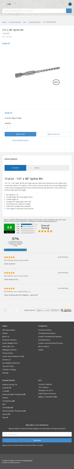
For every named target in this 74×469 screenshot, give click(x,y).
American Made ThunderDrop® (14, 411)
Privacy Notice (7, 353)
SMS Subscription (8, 330)
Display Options (29, 310)
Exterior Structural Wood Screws (50, 343)
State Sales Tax (8, 346)
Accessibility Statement (11, 363)
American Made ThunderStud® (13, 394)
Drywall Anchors (44, 340)
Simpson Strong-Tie (9, 384)
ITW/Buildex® (7, 407)
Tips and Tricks (8, 366)
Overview (15, 168)
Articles (5, 333)
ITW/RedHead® (8, 401)
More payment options (20, 140)
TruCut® (5, 391)
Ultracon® (6, 414)
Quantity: (8, 123)
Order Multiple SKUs (10, 343)
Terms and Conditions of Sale (13, 356)
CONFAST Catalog (9, 369)
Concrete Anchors (45, 330)
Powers (5, 398)
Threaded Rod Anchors (47, 333)
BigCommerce (27, 460)
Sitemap (5, 373)
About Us (5, 336)
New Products (43, 346)
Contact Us (6, 359)
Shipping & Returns (9, 350)
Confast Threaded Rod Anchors (50, 336)
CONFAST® (6, 388)
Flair (12, 460)
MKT (4, 404)
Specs (37, 168)
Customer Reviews (9, 340)
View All (5, 417)
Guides (40, 350)
